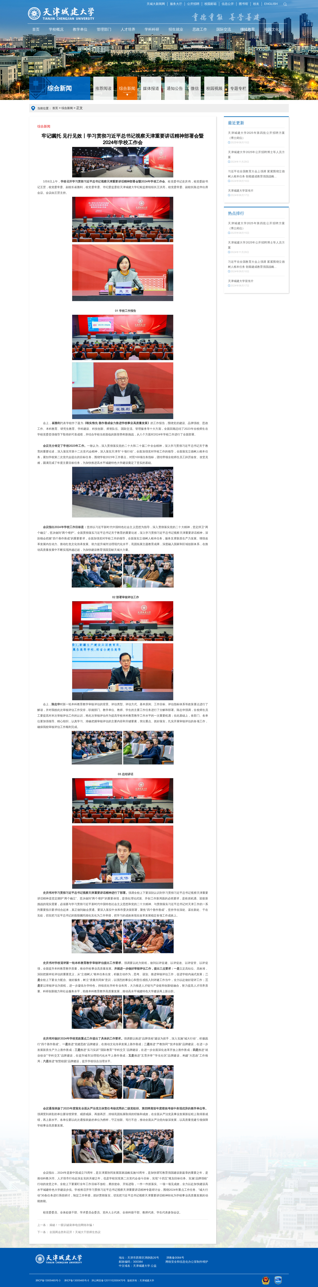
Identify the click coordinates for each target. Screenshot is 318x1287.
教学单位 (80, 29)
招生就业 (176, 29)
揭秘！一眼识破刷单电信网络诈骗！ (72, 1225)
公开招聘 (193, 3)
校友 (256, 3)
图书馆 (243, 3)
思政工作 (199, 29)
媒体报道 (151, 88)
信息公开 (228, 3)
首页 (36, 29)
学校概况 (56, 29)
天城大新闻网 (156, 3)
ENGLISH (271, 3)
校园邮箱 (210, 3)
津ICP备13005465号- (76, 1280)
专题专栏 (238, 88)
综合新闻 (127, 88)
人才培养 (128, 29)
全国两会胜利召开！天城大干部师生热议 (75, 1232)
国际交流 (223, 29)
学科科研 (152, 29)
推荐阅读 (103, 88)
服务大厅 (176, 3)
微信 (195, 88)
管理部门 (104, 29)
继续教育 (247, 29)
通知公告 (175, 88)
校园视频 (214, 88)
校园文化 (271, 29)
